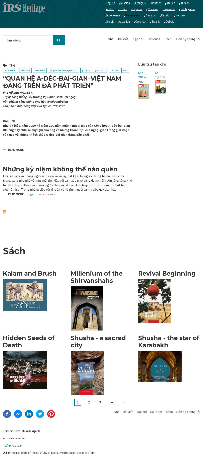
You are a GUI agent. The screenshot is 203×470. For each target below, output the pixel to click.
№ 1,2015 (160, 75)
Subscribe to (4, 211)
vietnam (25, 70)
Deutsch (156, 3)
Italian (171, 3)
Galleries (154, 39)
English (110, 3)
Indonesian (113, 15)
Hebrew (180, 15)
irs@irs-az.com (12, 445)
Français (140, 3)
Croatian (140, 21)
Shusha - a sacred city (98, 342)
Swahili (155, 21)
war (125, 70)
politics (86, 70)
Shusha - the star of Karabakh (168, 342)
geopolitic (100, 70)
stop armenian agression (63, 70)
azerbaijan (10, 70)
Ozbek (170, 21)
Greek (110, 21)
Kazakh (165, 15)
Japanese (169, 9)
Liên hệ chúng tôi (188, 39)
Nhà (110, 39)
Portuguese (188, 9)
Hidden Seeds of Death (29, 342)
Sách (168, 39)
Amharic (151, 15)
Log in (31, 194)
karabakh (40, 70)
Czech (123, 9)
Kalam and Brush (30, 273)
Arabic (110, 9)
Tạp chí (138, 39)
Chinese (153, 9)
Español (137, 9)
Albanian (124, 21)
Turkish (185, 3)
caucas (114, 70)
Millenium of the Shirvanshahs (97, 277)
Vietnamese (132, 15)
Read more (16, 150)
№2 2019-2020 (142, 77)
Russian (125, 3)
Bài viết (123, 39)
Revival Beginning (167, 273)
